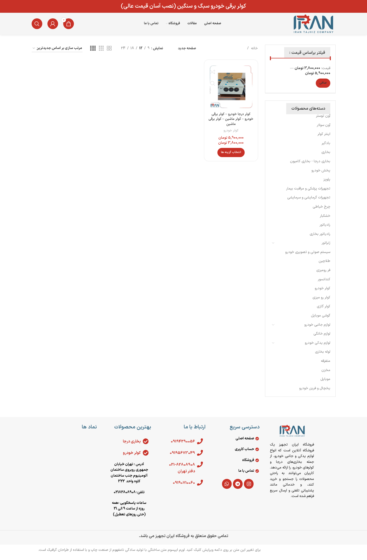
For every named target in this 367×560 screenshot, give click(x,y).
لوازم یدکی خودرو (317, 347)
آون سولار (323, 129)
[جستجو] (37, 26)
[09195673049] (200, 457)
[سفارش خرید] (57, 53)
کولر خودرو (322, 293)
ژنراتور (326, 247)
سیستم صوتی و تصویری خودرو (307, 256)
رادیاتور (325, 229)
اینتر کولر (324, 138)
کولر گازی (323, 311)
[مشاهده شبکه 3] (101, 53)
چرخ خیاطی (321, 211)
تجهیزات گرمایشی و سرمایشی (308, 202)
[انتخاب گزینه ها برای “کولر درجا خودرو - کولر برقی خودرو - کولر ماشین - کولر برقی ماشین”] (231, 156)
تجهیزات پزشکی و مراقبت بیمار (308, 193)
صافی (323, 87)
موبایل (325, 383)
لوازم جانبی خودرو (317, 329)
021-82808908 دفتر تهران (181, 472)
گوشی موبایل (320, 320)
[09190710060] (200, 487)
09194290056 (182, 446)
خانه (254, 53)
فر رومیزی (323, 274)
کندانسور (324, 284)
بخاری (325, 156)
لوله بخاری (322, 356)
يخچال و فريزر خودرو (314, 393)
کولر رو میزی (321, 302)
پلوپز (326, 184)
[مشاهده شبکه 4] (93, 53)
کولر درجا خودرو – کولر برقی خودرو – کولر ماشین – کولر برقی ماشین (231, 123)
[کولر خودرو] (145, 457)
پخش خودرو (320, 175)
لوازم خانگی (321, 338)
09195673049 (181, 457)
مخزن (325, 374)
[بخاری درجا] (145, 446)
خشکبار (325, 220)
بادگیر (326, 147)
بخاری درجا (131, 446)
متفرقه (325, 365)
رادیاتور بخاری (320, 238)
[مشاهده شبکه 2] (109, 53)
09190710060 (183, 487)
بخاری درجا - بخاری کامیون (310, 166)
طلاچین (324, 265)
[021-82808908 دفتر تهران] (200, 469)
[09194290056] (200, 446)
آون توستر (323, 120)
